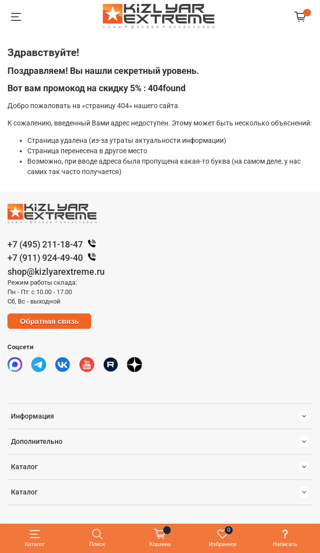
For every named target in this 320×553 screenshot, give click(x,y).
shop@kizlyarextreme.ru (56, 271)
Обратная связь (49, 321)
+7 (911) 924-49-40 (54, 257)
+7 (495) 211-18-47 (54, 244)
